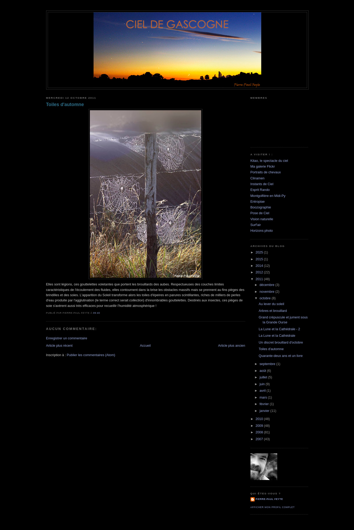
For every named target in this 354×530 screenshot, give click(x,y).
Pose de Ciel (259, 213)
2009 (259, 426)
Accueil (145, 345)
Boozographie (260, 207)
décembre (267, 285)
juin (262, 384)
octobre (265, 298)
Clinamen (257, 178)
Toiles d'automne (65, 104)
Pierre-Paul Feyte (269, 499)
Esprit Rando (260, 190)
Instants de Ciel (262, 184)
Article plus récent (59, 345)
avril (262, 391)
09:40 (96, 313)
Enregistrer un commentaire (66, 338)
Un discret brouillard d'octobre (281, 342)
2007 (259, 439)
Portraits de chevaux (265, 172)
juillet (263, 377)
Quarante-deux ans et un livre (281, 356)
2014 (259, 266)
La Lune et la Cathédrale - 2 (279, 329)
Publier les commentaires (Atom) (91, 355)
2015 (259, 259)
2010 (259, 419)
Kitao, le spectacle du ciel (269, 161)
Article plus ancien (231, 345)
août (263, 371)
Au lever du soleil (271, 304)
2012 (259, 272)
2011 (259, 279)
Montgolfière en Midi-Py (268, 196)
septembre (267, 364)
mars (263, 397)
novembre (267, 292)
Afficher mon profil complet (272, 507)
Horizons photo (261, 231)
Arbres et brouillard (273, 311)
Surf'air (255, 225)
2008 (259, 432)
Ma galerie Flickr (262, 166)
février (264, 404)
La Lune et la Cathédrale (277, 336)
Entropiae (257, 201)
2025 (259, 252)
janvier (264, 411)
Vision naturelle (261, 219)
